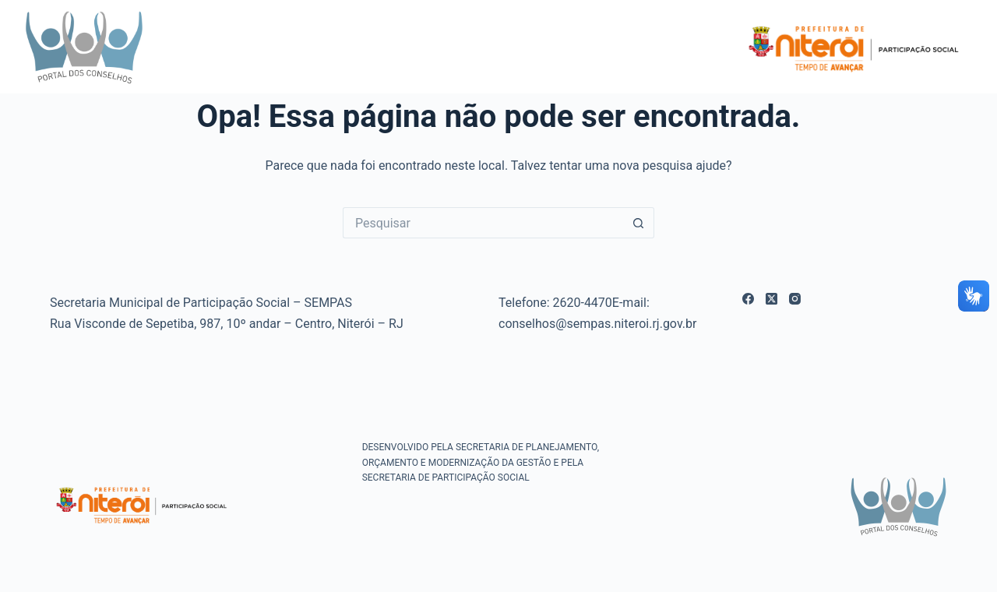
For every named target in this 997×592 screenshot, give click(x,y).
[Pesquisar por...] (483, 222)
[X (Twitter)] (771, 299)
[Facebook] (748, 299)
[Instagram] (795, 299)
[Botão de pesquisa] (638, 222)
